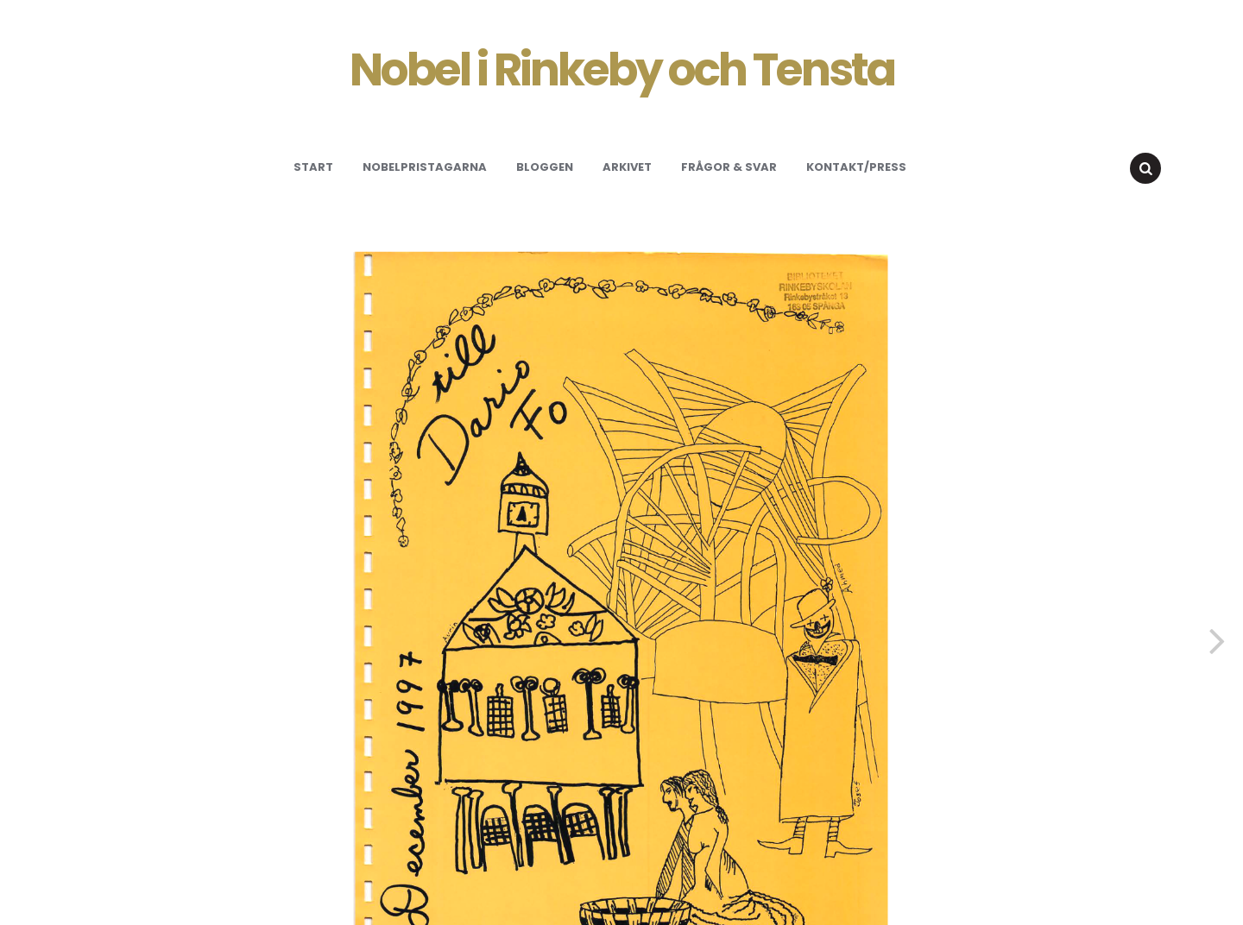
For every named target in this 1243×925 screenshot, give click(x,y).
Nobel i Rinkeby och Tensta (622, 70)
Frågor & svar (729, 167)
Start (313, 167)
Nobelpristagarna (425, 167)
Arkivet (627, 167)
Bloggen (544, 167)
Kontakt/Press (856, 167)
